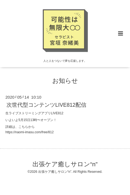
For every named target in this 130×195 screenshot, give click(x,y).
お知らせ (65, 80)
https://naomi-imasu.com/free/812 (29, 132)
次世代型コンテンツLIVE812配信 (46, 105)
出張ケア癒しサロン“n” (65, 164)
